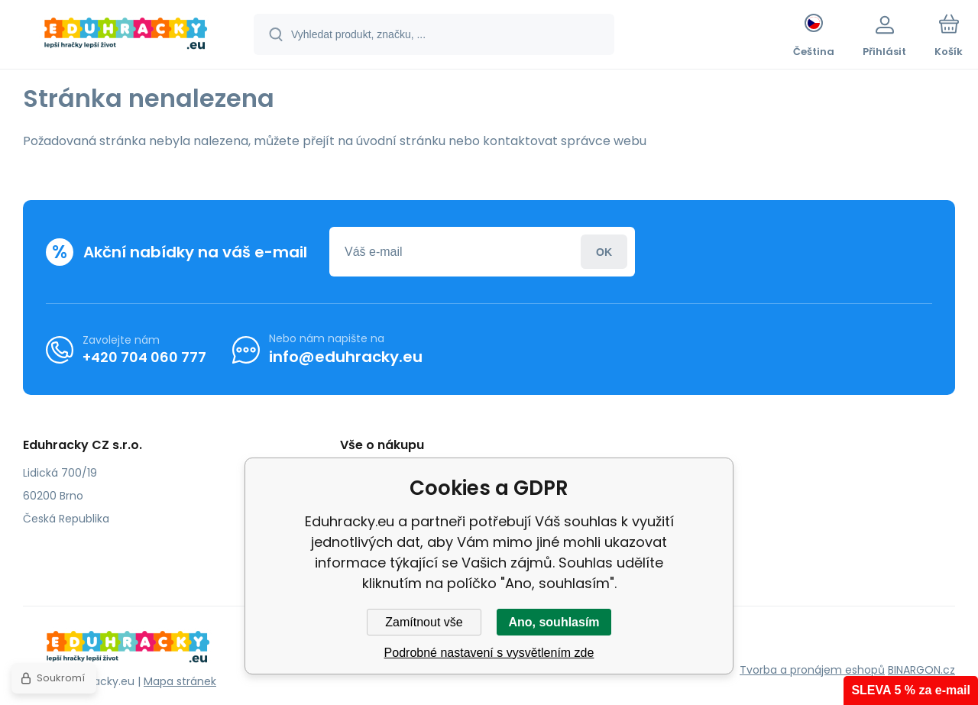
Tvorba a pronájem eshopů (812, 670)
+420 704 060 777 (144, 356)
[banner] (126, 37)
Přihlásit (604, 251)
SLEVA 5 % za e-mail (910, 690)
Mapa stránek (180, 681)
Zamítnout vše (423, 622)
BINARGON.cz (921, 670)
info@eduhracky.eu (346, 356)
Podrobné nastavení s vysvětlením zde (489, 652)
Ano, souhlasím (553, 622)
